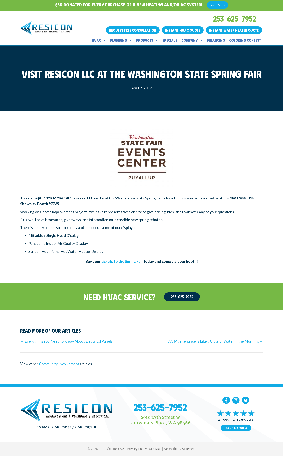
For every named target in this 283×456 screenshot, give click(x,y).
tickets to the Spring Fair (122, 261)
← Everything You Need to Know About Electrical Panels (66, 341)
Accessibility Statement (179, 449)
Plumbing (121, 40)
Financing (216, 40)
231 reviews (243, 420)
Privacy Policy (137, 449)
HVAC (99, 40)
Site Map (155, 449)
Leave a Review (235, 428)
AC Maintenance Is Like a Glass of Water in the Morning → (215, 341)
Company (192, 40)
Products (147, 40)
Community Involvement (59, 363)
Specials (169, 40)
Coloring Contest (245, 40)
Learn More (217, 5)
